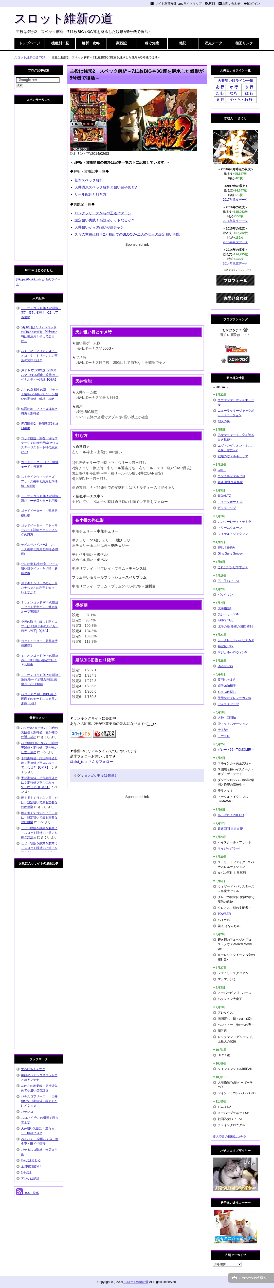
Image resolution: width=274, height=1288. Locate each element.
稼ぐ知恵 (152, 43)
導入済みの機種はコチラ (229, 1136)
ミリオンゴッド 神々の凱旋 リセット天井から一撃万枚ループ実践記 (41, 607)
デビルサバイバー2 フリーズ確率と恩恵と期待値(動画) (40, 549)
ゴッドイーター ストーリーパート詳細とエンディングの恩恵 (39, 530)
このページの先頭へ (252, 1278)
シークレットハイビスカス (236, 640)
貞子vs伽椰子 (227, 686)
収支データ (213, 43)
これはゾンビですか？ (233, 567)
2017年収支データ (235, 199)
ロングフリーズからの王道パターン (103, 213)
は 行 (249, 93)
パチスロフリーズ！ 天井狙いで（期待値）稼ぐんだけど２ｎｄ (39, 1101)
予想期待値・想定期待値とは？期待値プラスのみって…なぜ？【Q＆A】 (39, 762)
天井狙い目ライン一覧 (235, 81)
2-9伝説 (26, 1172)
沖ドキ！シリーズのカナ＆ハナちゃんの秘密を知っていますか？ (39, 587)
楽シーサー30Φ (228, 614)
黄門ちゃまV (226, 679)
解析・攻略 (91, 43)
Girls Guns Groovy (230, 553)
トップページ (29, 43)
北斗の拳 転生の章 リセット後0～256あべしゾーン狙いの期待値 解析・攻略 (39, 394)
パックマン (225, 594)
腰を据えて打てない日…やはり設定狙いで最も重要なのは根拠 (39, 802)
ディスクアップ (228, 704)
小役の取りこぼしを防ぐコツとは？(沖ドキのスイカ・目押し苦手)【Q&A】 (40, 626)
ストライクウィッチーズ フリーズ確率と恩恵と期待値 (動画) (39, 481)
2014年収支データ (235, 263)
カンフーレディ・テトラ (234, 521)
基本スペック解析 (89, 180)
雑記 (182, 43)
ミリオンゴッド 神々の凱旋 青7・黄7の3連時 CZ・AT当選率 (41, 312)
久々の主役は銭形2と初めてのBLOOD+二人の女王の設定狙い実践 (127, 234)
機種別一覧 (60, 43)
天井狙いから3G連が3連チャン (99, 227)
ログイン (254, 3)
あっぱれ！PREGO (231, 815)
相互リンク (244, 43)
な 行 (234, 93)
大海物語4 (225, 608)
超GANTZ (224, 496)
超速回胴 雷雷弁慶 (230, 828)
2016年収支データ (235, 221)
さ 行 (249, 87)
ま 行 (220, 100)
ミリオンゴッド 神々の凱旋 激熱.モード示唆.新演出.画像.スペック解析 (41, 679)
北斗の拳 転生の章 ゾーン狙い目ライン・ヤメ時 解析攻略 (39, 568)
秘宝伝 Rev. (226, 646)
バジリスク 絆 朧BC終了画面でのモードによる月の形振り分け (39, 698)
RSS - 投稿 (27, 1193)
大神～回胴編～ (228, 717)
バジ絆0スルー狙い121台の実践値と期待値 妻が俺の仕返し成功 (39, 732)
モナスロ (224, 736)
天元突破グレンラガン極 (234, 698)
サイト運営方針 (165, 3)
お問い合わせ (231, 3)
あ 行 (220, 87)
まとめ (89, 775)
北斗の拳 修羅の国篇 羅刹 (235, 626)
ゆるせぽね (225, 666)
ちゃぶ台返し (227, 692)
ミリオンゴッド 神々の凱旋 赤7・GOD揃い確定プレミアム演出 (41, 660)
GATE (222, 470)
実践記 (121, 43)
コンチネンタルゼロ (231, 476)
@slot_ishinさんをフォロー (91, 762)
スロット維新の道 (63, 18)
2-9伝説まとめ (31, 1160)
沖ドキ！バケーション (233, 724)
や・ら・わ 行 (241, 100)
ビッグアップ (227, 508)
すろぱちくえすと (33, 1069)
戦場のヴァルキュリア (233, 456)
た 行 (220, 93)
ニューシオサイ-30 (230, 502)
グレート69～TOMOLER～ (236, 749)
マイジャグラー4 (229, 848)
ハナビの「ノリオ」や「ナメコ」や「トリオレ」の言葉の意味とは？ (39, 355)
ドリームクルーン (230, 527)
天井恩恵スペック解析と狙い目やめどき (106, 187)
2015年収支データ (235, 242)
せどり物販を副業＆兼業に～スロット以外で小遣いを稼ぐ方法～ (39, 832)
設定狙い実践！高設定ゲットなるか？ (105, 220)
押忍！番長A (226, 547)
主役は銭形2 (107, 775)
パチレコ (27, 1111)
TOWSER (224, 914)
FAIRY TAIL (225, 620)
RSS (212, 3)
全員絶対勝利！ (31, 1166)
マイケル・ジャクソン (233, 534)
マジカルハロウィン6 (232, 652)
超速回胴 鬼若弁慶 (230, 482)
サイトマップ (193, 3)
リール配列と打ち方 (90, 194)
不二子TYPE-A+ (229, 581)
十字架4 (223, 730)
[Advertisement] (137, 282)
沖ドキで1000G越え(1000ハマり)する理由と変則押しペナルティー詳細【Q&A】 (40, 375)
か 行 (234, 87)
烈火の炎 (224, 421)
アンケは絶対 (30, 1178)
